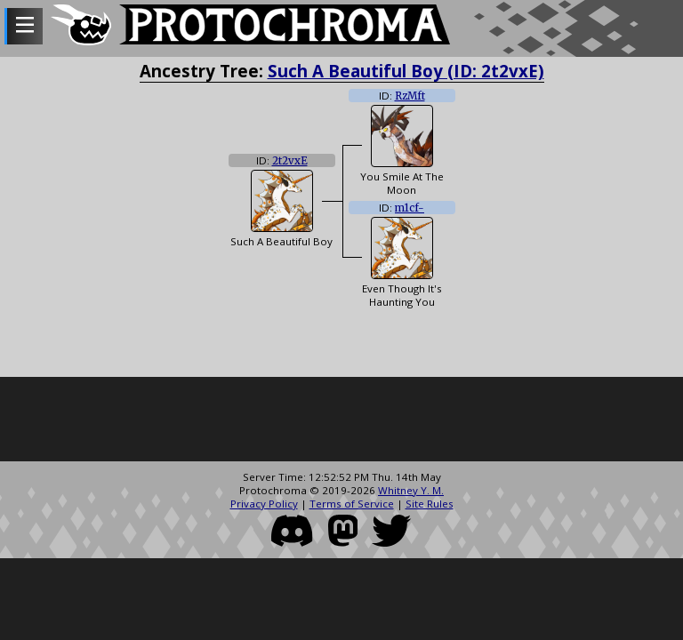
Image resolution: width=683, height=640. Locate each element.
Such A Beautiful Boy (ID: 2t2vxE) (406, 71)
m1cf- (409, 208)
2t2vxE (290, 161)
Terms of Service (351, 503)
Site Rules (430, 503)
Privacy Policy (264, 503)
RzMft (410, 96)
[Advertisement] (341, 421)
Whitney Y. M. (411, 490)
